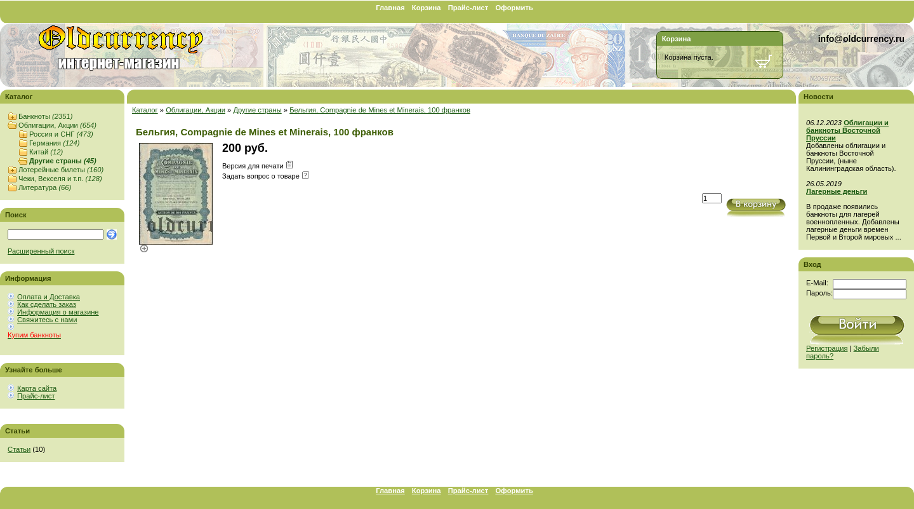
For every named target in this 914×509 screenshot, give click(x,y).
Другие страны (62, 161)
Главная (390, 7)
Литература (44, 187)
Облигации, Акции (57, 125)
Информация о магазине (58, 312)
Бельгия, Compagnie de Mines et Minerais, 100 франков (379, 110)
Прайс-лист (468, 7)
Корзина (426, 7)
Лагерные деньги (836, 191)
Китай (46, 152)
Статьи (19, 449)
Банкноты (45, 116)
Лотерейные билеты (60, 169)
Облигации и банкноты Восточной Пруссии (847, 130)
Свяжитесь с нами (47, 319)
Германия (54, 143)
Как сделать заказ (46, 304)
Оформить (514, 7)
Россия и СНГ (61, 134)
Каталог (145, 110)
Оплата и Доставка (48, 297)
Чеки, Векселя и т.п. (60, 178)
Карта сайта (36, 388)
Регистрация (826, 348)
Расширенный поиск (41, 251)
